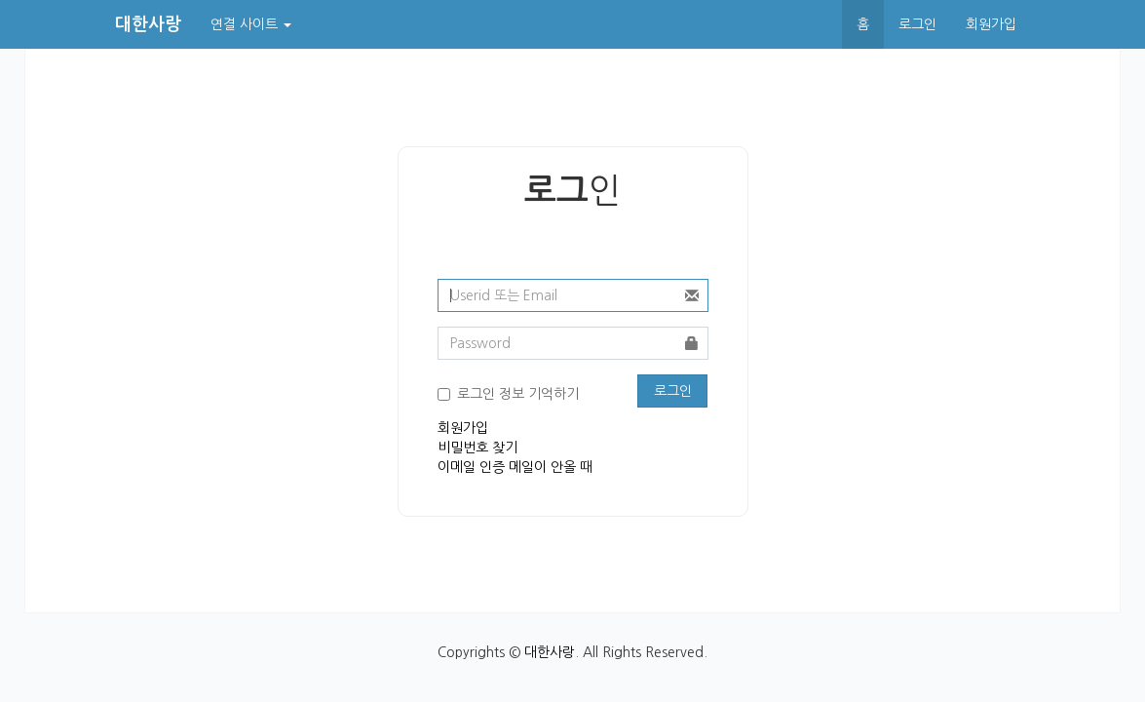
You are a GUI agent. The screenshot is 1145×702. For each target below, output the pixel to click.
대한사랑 (549, 652)
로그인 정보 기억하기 (518, 394)
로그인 (917, 24)
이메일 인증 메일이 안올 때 (515, 467)
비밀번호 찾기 (477, 447)
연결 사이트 (250, 24)
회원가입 (991, 24)
